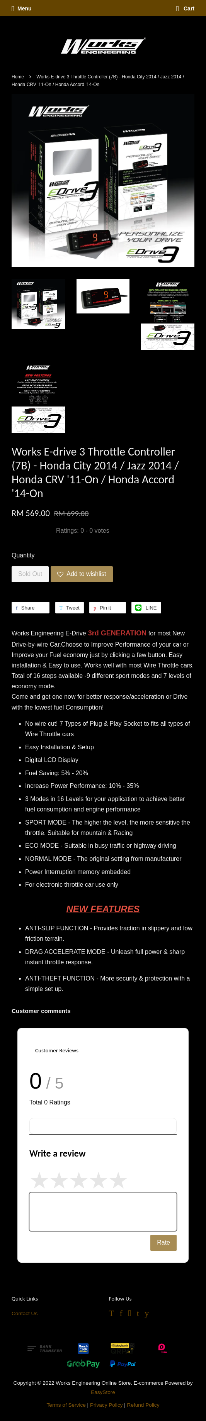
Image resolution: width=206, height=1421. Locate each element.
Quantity (23, 555)
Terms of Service (66, 1405)
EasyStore (103, 1392)
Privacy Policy (106, 1405)
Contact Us (24, 1313)
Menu (22, 8)
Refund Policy (143, 1405)
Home (18, 77)
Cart (185, 8)
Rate (163, 1242)
